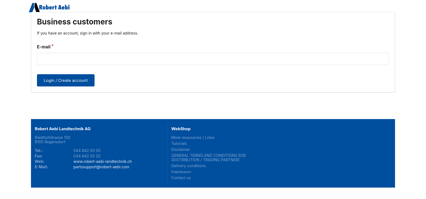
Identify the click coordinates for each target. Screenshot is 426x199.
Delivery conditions (188, 165)
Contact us (181, 177)
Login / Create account (66, 80)
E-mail (44, 46)
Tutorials (179, 143)
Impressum (181, 171)
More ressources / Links (193, 137)
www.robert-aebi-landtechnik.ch (102, 161)
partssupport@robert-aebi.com (101, 166)
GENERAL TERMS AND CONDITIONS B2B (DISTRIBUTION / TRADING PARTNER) (208, 157)
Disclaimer (180, 149)
